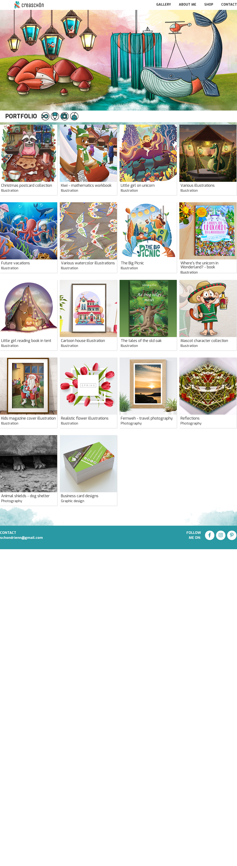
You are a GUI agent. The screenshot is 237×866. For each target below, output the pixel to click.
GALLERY (164, 4)
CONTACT (229, 4)
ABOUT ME (188, 4)
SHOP (209, 4)
